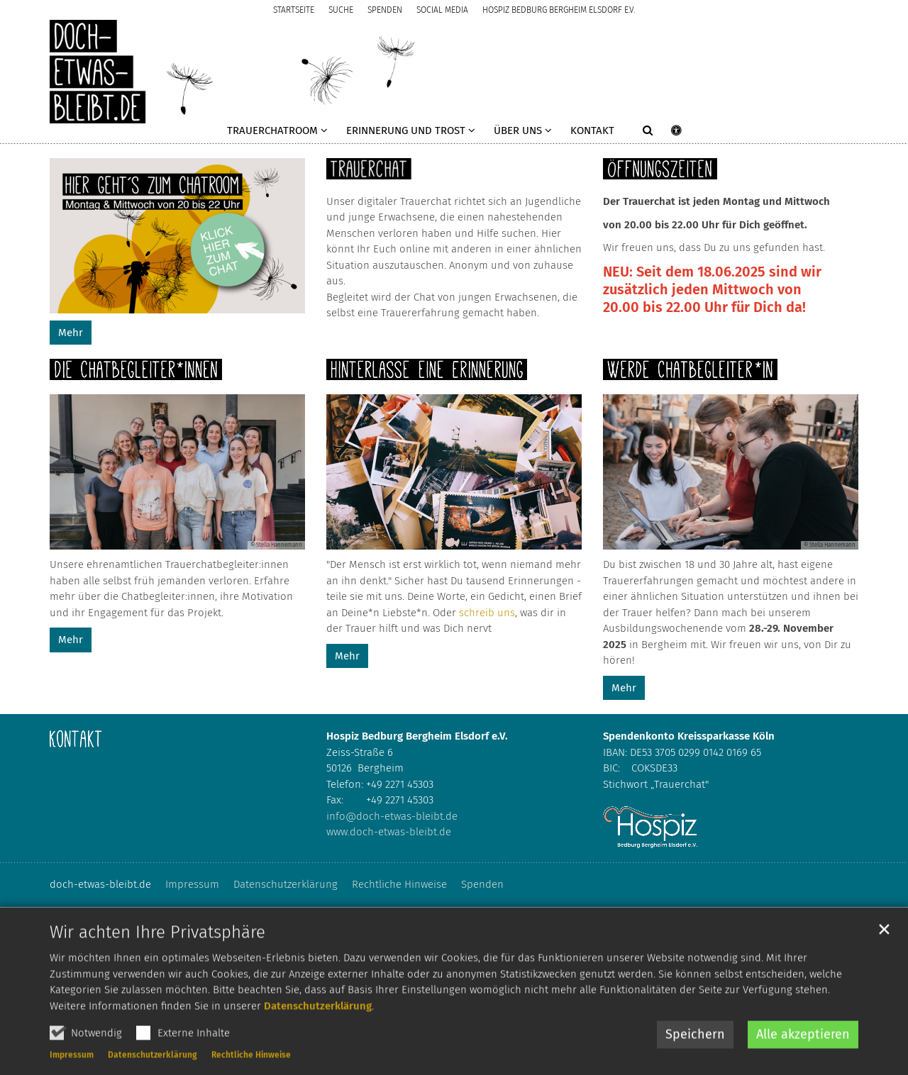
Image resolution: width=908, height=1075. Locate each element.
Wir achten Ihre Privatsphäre (157, 944)
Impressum (72, 1067)
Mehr (70, 332)
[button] (277, 133)
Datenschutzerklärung (318, 1017)
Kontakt (592, 130)
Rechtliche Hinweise (251, 1067)
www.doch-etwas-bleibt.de (388, 831)
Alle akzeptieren (803, 1046)
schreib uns (487, 612)
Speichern (695, 1046)
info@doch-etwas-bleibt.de (392, 816)
